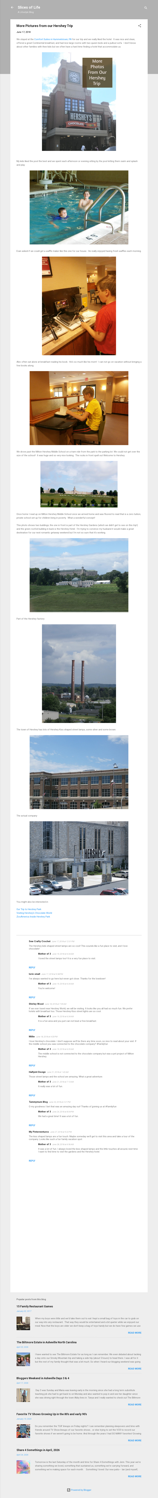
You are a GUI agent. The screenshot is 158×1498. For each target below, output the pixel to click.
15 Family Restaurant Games (35, 1306)
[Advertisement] (79, 1263)
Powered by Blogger (79, 1490)
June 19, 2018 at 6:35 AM (63, 1049)
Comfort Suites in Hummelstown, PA (53, 39)
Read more (134, 1332)
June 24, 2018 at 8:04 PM (63, 1112)
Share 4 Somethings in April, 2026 (38, 1450)
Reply (32, 967)
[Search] (146, 8)
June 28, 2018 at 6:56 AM (63, 1144)
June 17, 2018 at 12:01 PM (63, 941)
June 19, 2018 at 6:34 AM (63, 954)
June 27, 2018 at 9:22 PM (61, 1132)
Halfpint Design (37, 1072)
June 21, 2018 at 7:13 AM (63, 1082)
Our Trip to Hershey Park (29, 909)
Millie (32, 1036)
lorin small (34, 974)
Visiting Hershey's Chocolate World (34, 913)
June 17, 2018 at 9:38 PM (52, 974)
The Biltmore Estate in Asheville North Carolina (47, 1342)
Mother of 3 (44, 953)
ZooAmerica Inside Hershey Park (33, 916)
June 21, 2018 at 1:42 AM (58, 1072)
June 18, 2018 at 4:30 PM (47, 1037)
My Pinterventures (39, 1131)
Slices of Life (29, 7)
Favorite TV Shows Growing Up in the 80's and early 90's (52, 1414)
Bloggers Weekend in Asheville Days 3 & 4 (43, 1378)
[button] (139, 26)
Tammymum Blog (38, 1102)
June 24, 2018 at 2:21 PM (60, 1102)
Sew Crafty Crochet (39, 941)
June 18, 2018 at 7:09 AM (55, 1004)
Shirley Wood (36, 1004)
